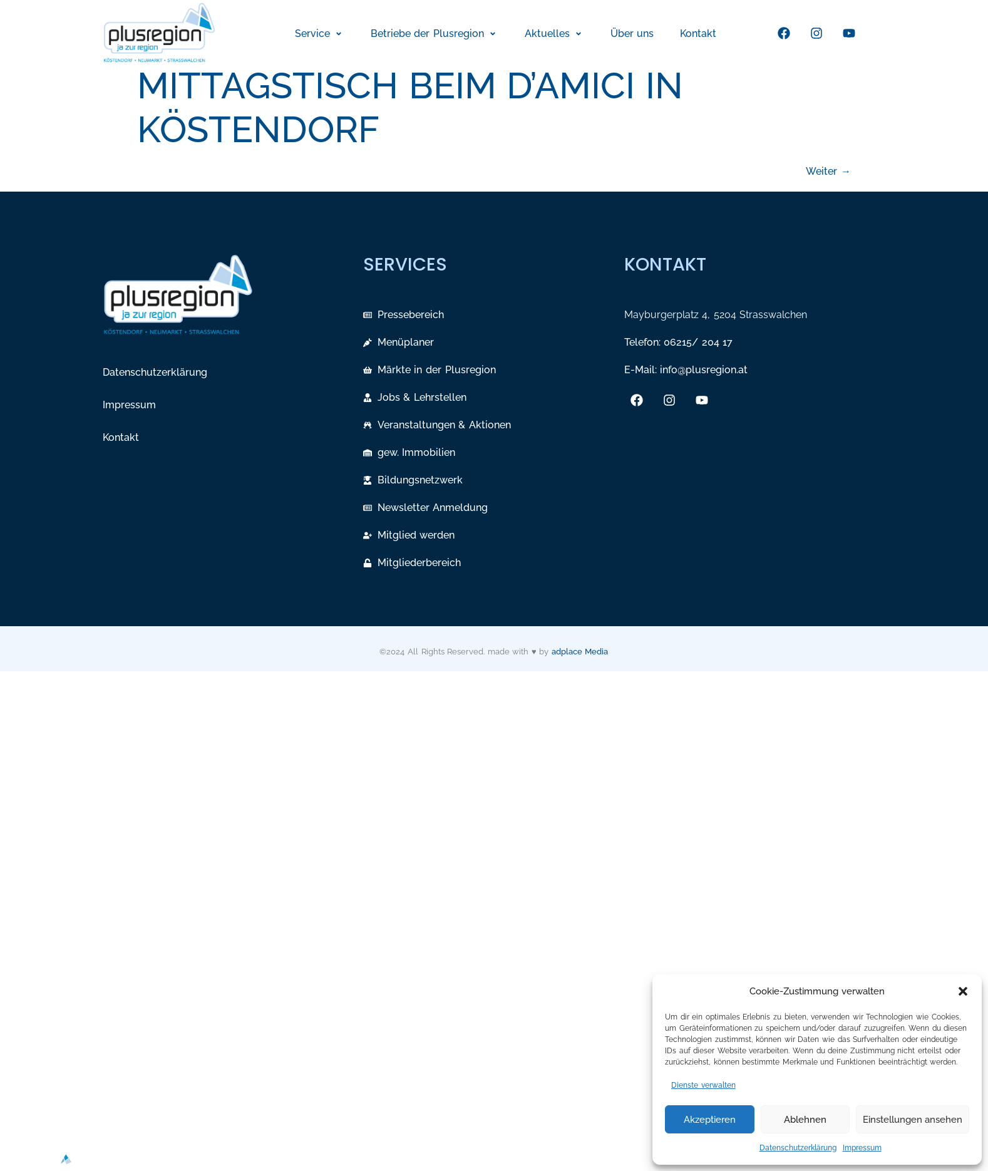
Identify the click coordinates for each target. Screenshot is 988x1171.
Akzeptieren (710, 1119)
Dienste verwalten (703, 1085)
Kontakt (121, 437)
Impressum (862, 1147)
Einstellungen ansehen (912, 1119)
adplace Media (580, 651)
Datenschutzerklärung (797, 1147)
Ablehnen (805, 1119)
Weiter (828, 171)
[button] (963, 991)
